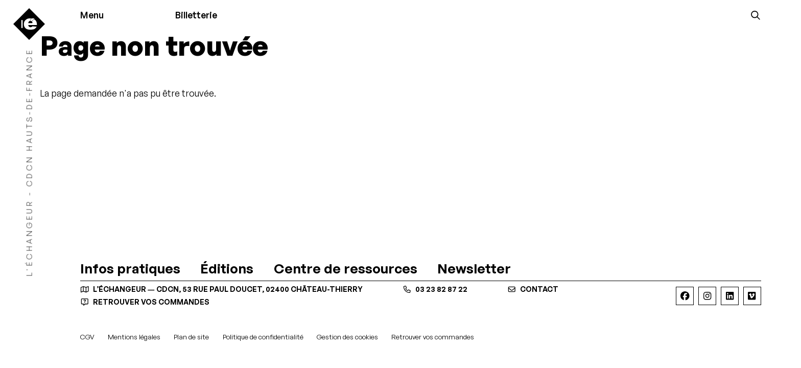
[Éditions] (226, 268)
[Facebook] (685, 296)
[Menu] (95, 15)
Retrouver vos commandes (144, 301)
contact (532, 289)
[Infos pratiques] (130, 268)
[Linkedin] (730, 296)
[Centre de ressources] (345, 268)
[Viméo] (752, 296)
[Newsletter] (474, 268)
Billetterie (196, 15)
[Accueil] (29, 24)
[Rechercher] (755, 15)
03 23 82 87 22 (435, 289)
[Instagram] (707, 296)
